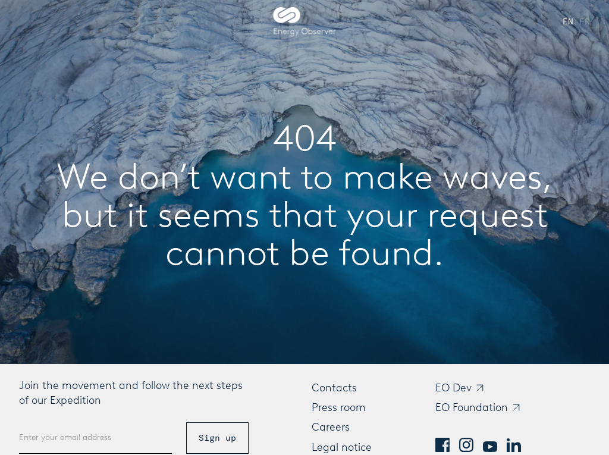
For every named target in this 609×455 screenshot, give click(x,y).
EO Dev (453, 387)
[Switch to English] (568, 22)
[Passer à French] (584, 22)
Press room (339, 407)
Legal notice (342, 447)
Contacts (334, 387)
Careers (331, 427)
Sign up (217, 438)
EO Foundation (471, 407)
